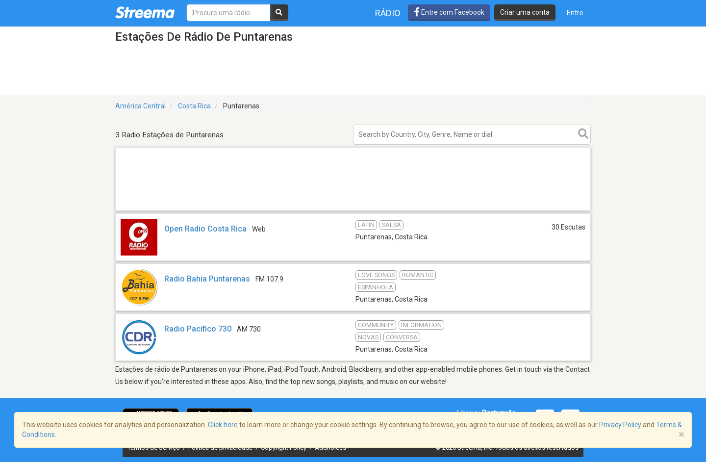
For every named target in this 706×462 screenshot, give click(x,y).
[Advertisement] (353, 210)
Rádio (388, 13)
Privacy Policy (620, 425)
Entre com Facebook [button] (449, 12)
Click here (223, 425)
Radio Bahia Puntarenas (207, 278)
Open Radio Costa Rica (205, 228)
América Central (140, 106)
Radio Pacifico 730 (197, 329)
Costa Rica (194, 106)
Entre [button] (575, 13)
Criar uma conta (525, 12)
